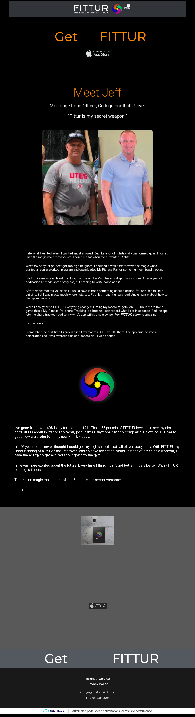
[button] (111, 7)
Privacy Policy (97, 684)
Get (15, 36)
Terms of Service (97, 678)
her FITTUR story (109, 302)
